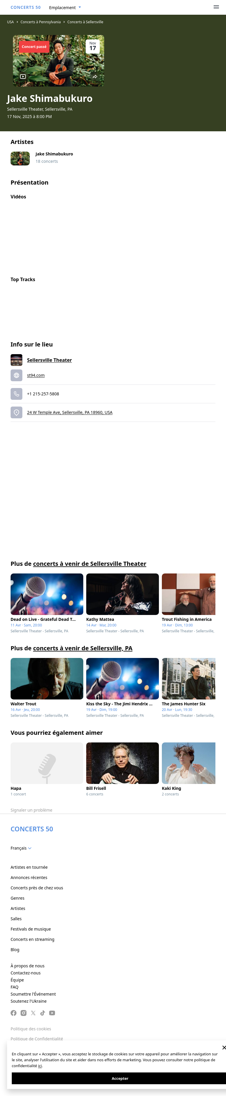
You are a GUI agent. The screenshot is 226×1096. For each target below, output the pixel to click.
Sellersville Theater (49, 360)
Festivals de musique (31, 929)
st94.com (36, 375)
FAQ (15, 987)
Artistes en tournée (29, 867)
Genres (17, 898)
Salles (16, 918)
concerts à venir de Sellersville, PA (82, 648)
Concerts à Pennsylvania (41, 21)
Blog (15, 949)
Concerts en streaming (32, 939)
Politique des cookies (31, 1029)
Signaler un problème (31, 810)
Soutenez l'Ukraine (28, 1001)
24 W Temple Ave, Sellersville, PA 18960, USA (69, 412)
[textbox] (22, 848)
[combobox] (65, 8)
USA (10, 21)
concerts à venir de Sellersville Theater (89, 564)
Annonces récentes (29, 877)
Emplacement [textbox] (62, 7)
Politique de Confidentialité (37, 1039)
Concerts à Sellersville (85, 21)
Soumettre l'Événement (33, 994)
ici (40, 1065)
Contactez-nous (26, 973)
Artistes (18, 908)
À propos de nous (27, 966)
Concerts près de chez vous (37, 888)
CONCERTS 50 (26, 7)
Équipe (17, 980)
